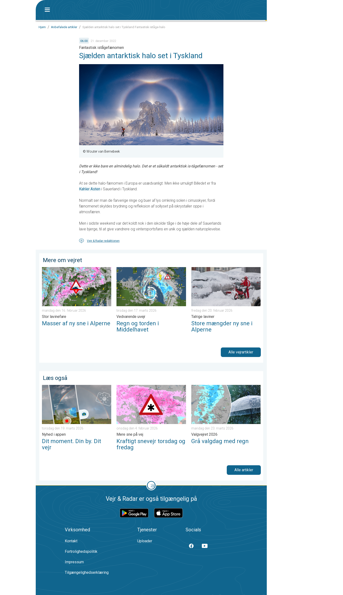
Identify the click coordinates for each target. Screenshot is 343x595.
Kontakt (71, 541)
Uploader (144, 541)
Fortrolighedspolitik (81, 551)
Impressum (74, 562)
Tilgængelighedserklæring (87, 572)
